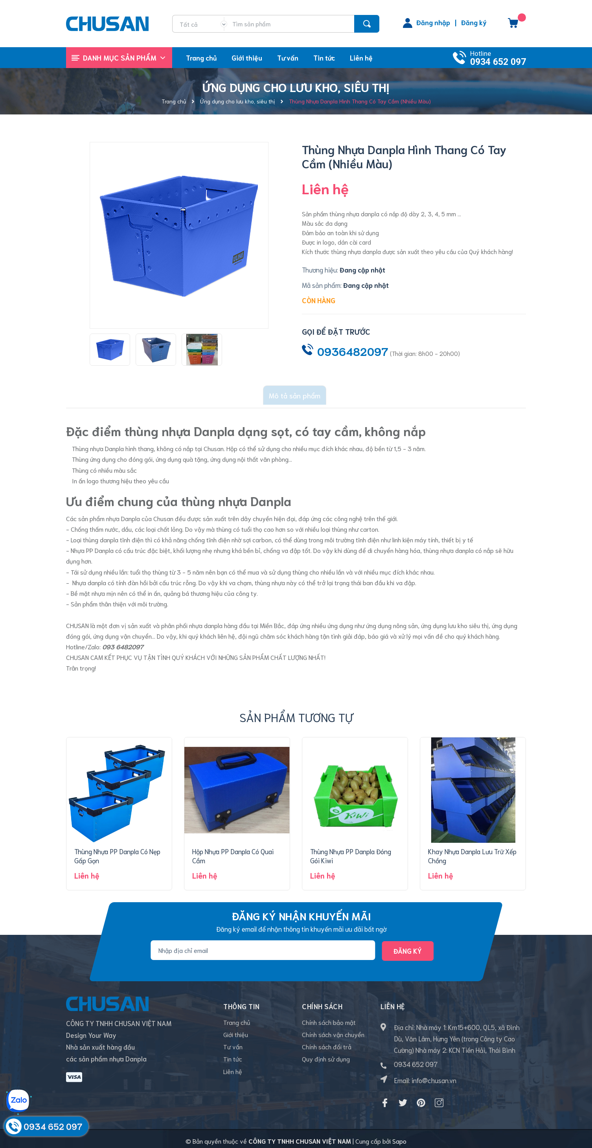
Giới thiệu (235, 1037)
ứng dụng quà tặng (181, 454)
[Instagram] (439, 1098)
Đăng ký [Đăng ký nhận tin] (407, 946)
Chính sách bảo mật (329, 1022)
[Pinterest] (421, 1098)
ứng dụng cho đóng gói (121, 454)
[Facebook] (385, 1098)
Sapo (399, 1136)
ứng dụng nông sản (392, 620)
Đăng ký (474, 22)
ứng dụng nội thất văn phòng (249, 454)
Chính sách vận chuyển (333, 1037)
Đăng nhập (433, 22)
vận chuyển (136, 631)
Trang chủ (236, 1022)
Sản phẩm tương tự (296, 712)
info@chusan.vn (434, 1075)
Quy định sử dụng (326, 1066)
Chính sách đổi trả (326, 1051)
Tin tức (232, 1066)
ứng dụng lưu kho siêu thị (455, 620)
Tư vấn (233, 1051)
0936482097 (352, 351)
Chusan (164, 514)
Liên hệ (232, 1080)
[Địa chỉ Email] (263, 945)
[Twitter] (403, 1098)
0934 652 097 (498, 62)
